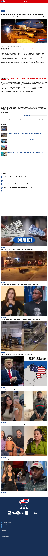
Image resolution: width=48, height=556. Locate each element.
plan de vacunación (36, 119)
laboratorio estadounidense (22, 119)
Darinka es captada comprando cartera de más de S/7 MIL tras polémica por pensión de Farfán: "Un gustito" (21, 494)
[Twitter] (21, 508)
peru (28, 119)
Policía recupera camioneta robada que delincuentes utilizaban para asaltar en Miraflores (24, 133)
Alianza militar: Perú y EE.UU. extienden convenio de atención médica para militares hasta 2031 (25, 152)
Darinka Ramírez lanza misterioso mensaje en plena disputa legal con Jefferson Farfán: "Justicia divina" (20, 424)
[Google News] (26, 508)
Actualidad (13, 46)
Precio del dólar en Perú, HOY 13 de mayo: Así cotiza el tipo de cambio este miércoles (23, 127)
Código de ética (3, 530)
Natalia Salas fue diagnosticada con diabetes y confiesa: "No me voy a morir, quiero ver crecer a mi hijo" (20, 459)
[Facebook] (20, 508)
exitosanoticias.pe (6, 524)
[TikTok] (28, 508)
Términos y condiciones (5, 535)
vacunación (41, 119)
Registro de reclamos (4, 532)
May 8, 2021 (27, 115)
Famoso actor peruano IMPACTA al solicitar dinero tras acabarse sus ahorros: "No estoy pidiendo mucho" (20, 180)
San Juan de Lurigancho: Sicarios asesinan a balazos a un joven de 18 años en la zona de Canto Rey (19, 284)
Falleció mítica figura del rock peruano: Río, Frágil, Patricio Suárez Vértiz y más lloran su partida (19, 176)
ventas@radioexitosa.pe (7, 522)
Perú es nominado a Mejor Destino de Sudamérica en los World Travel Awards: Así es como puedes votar (27, 146)
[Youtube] (23, 508)
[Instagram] (24, 508)
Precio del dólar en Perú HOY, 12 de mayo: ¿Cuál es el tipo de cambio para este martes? (17, 187)
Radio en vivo (3, 538)
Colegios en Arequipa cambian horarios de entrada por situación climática (21, 139)
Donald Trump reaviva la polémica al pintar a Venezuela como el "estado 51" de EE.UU (17, 389)
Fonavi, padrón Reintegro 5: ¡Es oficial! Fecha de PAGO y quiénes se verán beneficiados (17, 183)
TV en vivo (2, 533)
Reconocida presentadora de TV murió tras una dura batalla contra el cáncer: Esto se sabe (18, 190)
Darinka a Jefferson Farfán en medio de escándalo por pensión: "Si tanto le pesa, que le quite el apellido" (20, 319)
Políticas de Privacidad (5, 536)
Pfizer (31, 119)
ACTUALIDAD (10, 119)
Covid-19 (15, 119)
